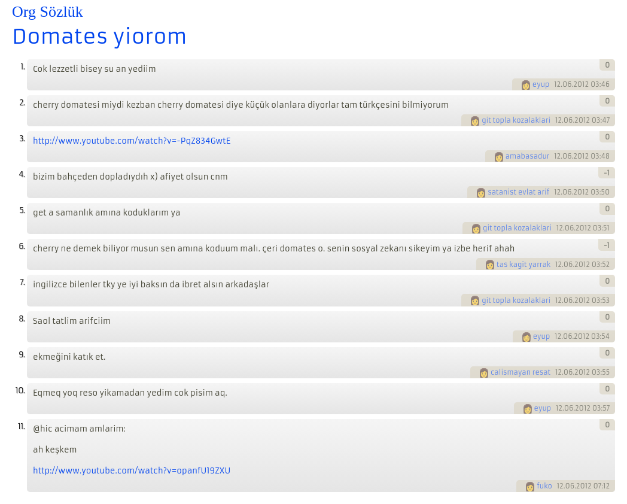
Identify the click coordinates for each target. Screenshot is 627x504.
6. (22, 246)
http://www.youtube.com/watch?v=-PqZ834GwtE (131, 141)
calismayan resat (520, 372)
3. (22, 138)
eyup (541, 84)
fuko (544, 486)
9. (22, 355)
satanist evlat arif (518, 192)
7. (22, 282)
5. (22, 210)
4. (22, 174)
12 (557, 84)
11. (21, 426)
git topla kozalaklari (516, 120)
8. (22, 319)
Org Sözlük (47, 11)
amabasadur (528, 156)
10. (20, 390)
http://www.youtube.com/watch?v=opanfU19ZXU (131, 471)
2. (22, 103)
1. (22, 67)
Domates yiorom (99, 36)
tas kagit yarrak (523, 264)
